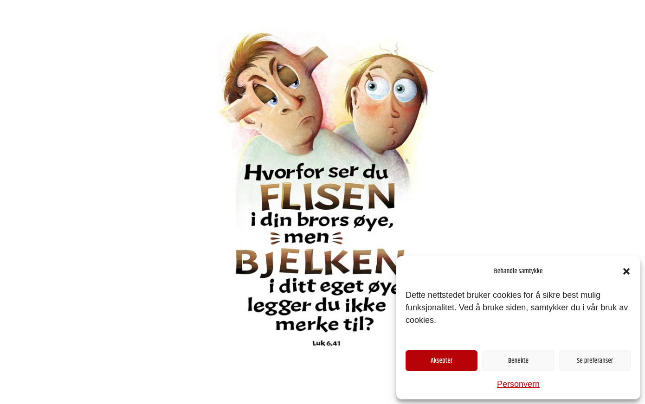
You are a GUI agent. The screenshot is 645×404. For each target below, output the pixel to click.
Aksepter (441, 360)
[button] (626, 271)
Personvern (518, 384)
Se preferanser (595, 360)
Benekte (518, 360)
